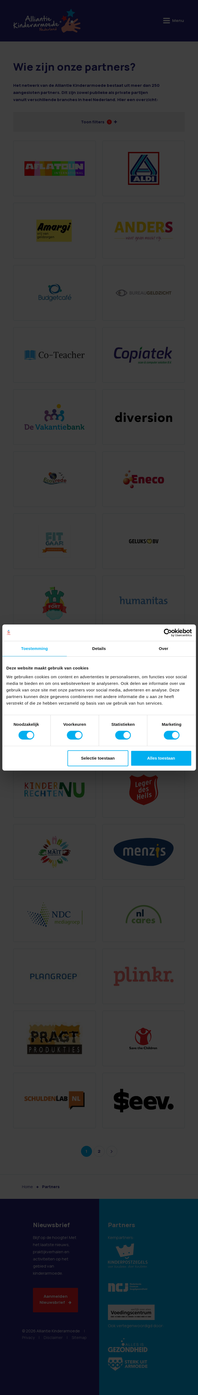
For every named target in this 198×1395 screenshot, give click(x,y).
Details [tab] (99, 648)
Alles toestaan (161, 758)
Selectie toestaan (98, 758)
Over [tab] (163, 648)
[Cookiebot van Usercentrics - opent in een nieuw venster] (168, 633)
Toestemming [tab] (34, 648)
